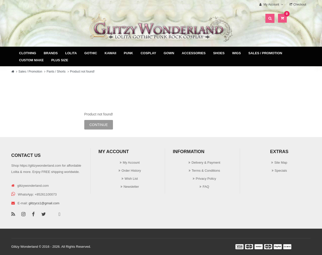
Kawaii (110, 53)
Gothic (90, 53)
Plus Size (59, 60)
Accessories (194, 53)
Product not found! (82, 71)
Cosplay (148, 53)
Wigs (236, 53)
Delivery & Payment (205, 162)
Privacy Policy (206, 178)
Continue (98, 125)
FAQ (206, 186)
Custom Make (31, 60)
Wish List (131, 178)
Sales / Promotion (265, 53)
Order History (131, 170)
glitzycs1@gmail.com (44, 203)
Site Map (280, 162)
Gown (169, 53)
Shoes (219, 53)
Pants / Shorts (56, 71)
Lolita (71, 53)
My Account (131, 162)
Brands (51, 53)
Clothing (27, 53)
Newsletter (131, 186)
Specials (281, 170)
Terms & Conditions (206, 170)
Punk (128, 53)
